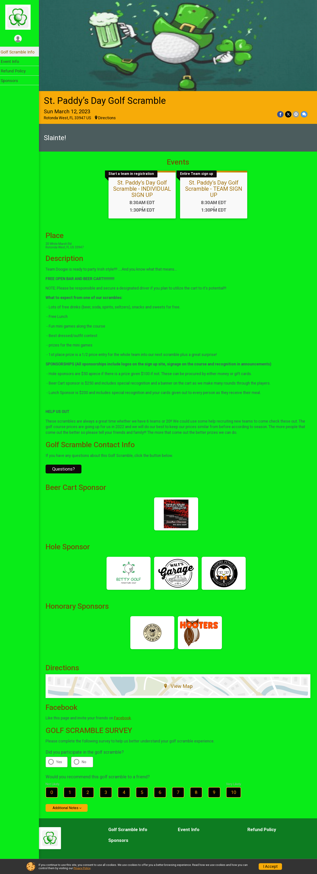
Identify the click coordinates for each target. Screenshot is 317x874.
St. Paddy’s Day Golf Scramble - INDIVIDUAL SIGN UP (144, 187)
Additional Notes (68, 807)
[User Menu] (21, 39)
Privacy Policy (82, 868)
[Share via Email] (296, 113)
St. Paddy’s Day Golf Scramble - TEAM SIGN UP (215, 187)
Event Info (13, 61)
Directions (110, 117)
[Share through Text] (304, 113)
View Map (179, 685)
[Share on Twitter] (288, 113)
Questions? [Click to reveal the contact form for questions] (66, 468)
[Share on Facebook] (281, 113)
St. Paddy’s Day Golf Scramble (108, 99)
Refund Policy (16, 71)
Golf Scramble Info (20, 52)
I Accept (270, 866)
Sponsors (12, 80)
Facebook (125, 717)
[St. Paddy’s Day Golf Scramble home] (21, 17)
